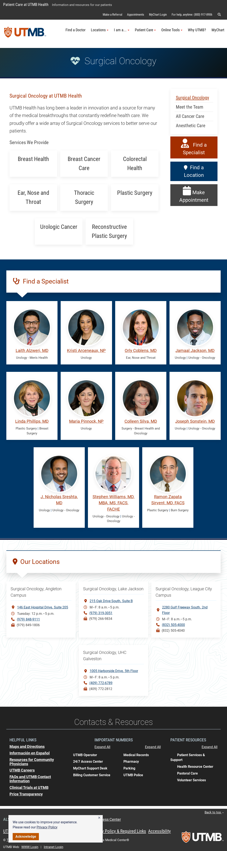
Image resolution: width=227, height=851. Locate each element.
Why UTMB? (197, 30)
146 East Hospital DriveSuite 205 (42, 607)
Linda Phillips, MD (32, 421)
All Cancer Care (190, 116)
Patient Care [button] (145, 30)
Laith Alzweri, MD (32, 350)
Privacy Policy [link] (47, 827)
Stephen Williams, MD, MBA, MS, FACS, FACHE (113, 503)
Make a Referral (112, 14)
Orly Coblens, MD (141, 350)
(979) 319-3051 (100, 613)
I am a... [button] (121, 30)
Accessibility (159, 831)
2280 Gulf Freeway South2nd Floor (185, 610)
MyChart (218, 30)
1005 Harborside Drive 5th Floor (114, 670)
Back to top (214, 812)
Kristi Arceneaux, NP (86, 350)
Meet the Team (189, 107)
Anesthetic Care (190, 125)
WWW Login (29, 847)
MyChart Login (158, 14)
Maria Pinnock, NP (86, 421)
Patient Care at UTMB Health (25, 4)
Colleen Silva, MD (140, 421)
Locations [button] (99, 30)
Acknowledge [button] (25, 837)
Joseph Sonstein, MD (195, 421)
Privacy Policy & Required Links (118, 831)
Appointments (135, 14)
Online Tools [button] (171, 30)
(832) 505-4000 (173, 625)
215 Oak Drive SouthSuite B (111, 600)
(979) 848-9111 (28, 619)
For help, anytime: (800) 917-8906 (192, 14)
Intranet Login (53, 847)
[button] (99, 818)
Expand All (102, 747)
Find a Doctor (75, 30)
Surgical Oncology (192, 97)
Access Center (108, 819)
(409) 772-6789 (100, 683)
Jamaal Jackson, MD (195, 350)
